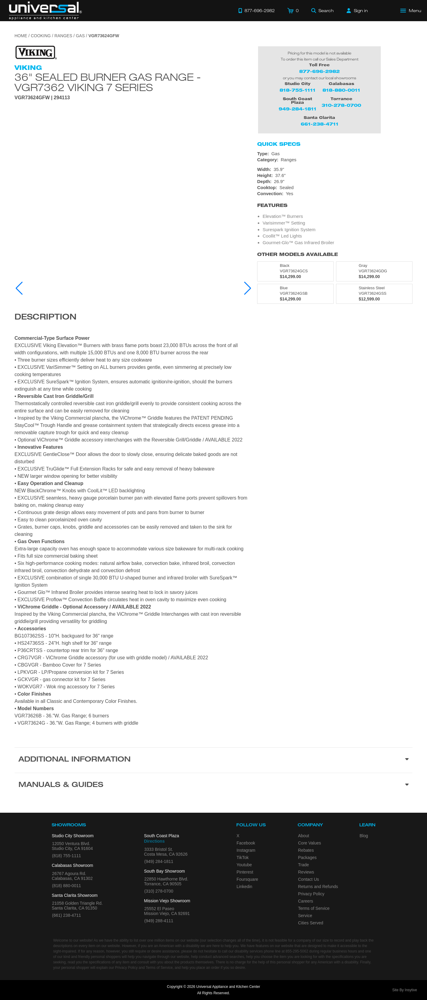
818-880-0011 (341, 90)
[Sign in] (357, 10)
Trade (303, 864)
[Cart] (293, 10)
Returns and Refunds (318, 886)
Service (305, 915)
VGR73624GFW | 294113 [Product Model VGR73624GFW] (42, 97)
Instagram (246, 850)
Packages (307, 857)
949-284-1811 (297, 109)
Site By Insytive (404, 990)
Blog (364, 835)
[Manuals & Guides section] (213, 785)
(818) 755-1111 (66, 855)
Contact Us (308, 879)
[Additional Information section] (213, 760)
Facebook (246, 843)
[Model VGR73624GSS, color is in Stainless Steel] (374, 293)
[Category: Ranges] (334, 159)
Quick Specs (278, 144)
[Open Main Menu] (411, 10)
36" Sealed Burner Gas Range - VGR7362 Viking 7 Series (108, 82)
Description (45, 318)
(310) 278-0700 (158, 891)
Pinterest (245, 872)
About (303, 835)
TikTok (243, 857)
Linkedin (244, 886)
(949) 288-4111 (158, 920)
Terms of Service (313, 908)
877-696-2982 (319, 71)
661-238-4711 (319, 124)
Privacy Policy (311, 893)
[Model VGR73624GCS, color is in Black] (295, 271)
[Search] (322, 10)
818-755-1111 (297, 90)
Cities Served (310, 922)
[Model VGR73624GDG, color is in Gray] (374, 271)
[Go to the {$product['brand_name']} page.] (36, 52)
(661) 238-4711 (66, 915)
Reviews (306, 872)
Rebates (306, 850)
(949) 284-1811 (158, 861)
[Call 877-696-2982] (257, 10)
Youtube (244, 864)
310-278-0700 (341, 105)
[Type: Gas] (334, 153)
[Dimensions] (334, 175)
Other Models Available (297, 254)
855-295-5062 (297, 951)
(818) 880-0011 (66, 885)
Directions (154, 841)
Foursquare (247, 879)
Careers (305, 901)
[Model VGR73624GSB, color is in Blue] (295, 293)
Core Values (309, 843)
